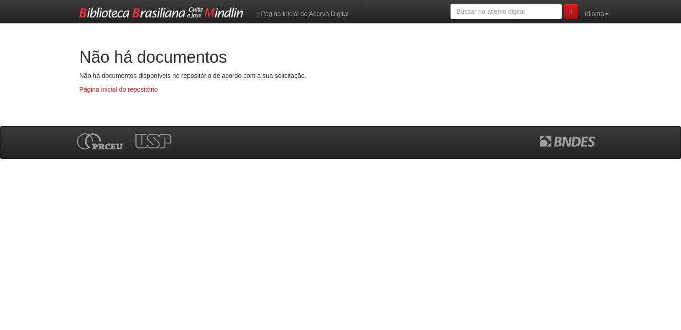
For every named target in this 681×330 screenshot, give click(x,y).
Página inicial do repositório (118, 89)
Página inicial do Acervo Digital (302, 14)
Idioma (597, 13)
